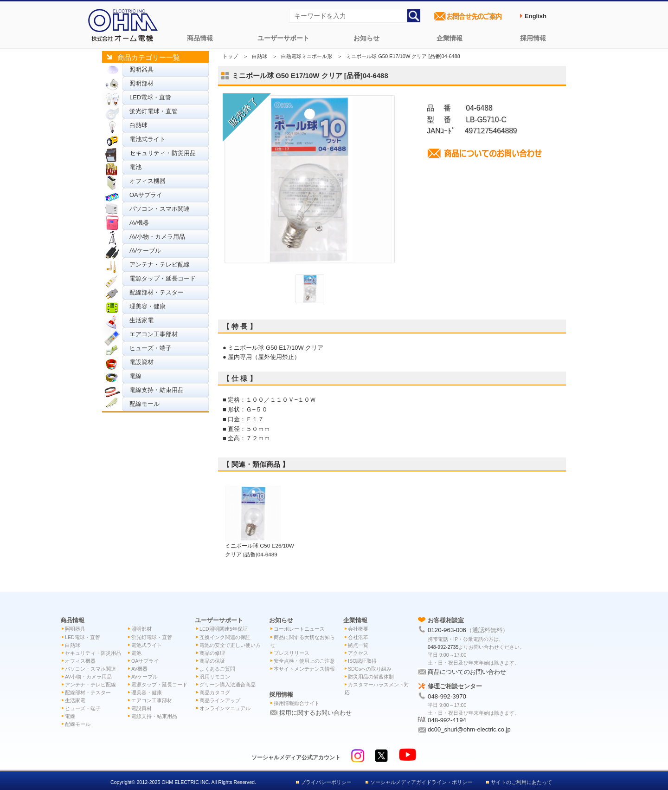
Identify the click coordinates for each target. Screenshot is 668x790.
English (535, 16)
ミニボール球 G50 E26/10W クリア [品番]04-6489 (259, 545)
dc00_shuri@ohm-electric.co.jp (469, 729)
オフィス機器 (147, 180)
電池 (135, 166)
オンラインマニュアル (224, 708)
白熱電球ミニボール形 (306, 56)
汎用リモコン (214, 676)
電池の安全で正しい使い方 (230, 645)
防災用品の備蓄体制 (371, 676)
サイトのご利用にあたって (521, 782)
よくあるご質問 (217, 669)
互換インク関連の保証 (224, 637)
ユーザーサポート (283, 38)
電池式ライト (147, 139)
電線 (135, 375)
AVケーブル (145, 250)
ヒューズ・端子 (150, 348)
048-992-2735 (443, 647)
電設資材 (141, 362)
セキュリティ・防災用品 (162, 153)
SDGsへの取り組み (370, 669)
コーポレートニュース (299, 629)
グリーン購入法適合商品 (227, 684)
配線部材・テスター (156, 292)
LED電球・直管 (150, 97)
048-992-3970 (447, 696)
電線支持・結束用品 (156, 389)
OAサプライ (145, 194)
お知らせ (366, 38)
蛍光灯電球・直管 (153, 111)
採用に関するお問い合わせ (315, 712)
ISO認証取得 (362, 661)
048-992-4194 (447, 720)
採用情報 (533, 38)
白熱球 (138, 125)
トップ (230, 56)
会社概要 (358, 629)
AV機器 (139, 222)
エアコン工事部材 (153, 334)
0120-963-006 (447, 630)
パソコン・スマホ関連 (159, 208)
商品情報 (200, 38)
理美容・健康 (147, 306)
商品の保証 (212, 661)
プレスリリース (291, 653)
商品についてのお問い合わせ (467, 671)
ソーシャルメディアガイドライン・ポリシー (421, 782)
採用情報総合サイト (297, 703)
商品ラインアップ (219, 700)
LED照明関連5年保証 (223, 629)
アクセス (358, 653)
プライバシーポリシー (326, 782)
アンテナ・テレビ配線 (159, 264)
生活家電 (141, 320)
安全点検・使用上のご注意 (304, 661)
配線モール (144, 403)
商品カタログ (214, 692)
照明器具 (141, 69)
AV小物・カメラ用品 (157, 236)
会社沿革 (358, 637)
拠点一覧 (358, 645)
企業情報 (449, 38)
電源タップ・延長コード (162, 278)
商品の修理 (212, 653)
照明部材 (141, 83)
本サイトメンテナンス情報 (304, 669)
